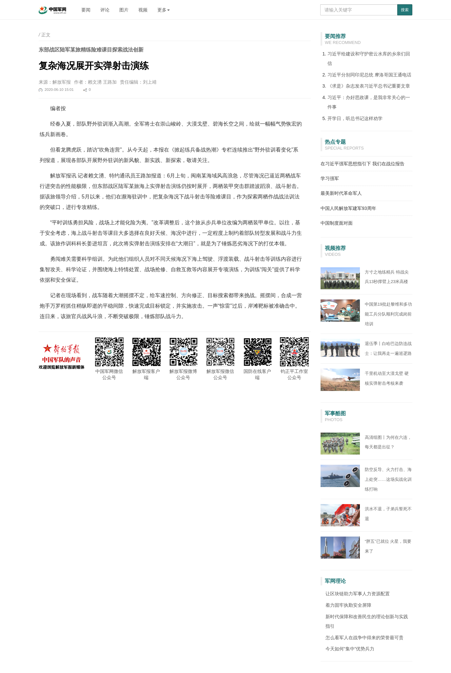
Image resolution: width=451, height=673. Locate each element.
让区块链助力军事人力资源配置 (357, 593)
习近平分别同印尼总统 (351, 74)
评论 (104, 9)
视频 (142, 9)
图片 (123, 9)
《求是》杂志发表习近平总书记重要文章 (368, 86)
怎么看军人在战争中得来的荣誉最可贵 (364, 637)
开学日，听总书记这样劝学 (354, 118)
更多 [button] (163, 9)
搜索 (405, 10)
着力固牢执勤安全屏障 (348, 605)
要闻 (85, 9)
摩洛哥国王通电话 (393, 74)
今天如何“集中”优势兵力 (349, 648)
